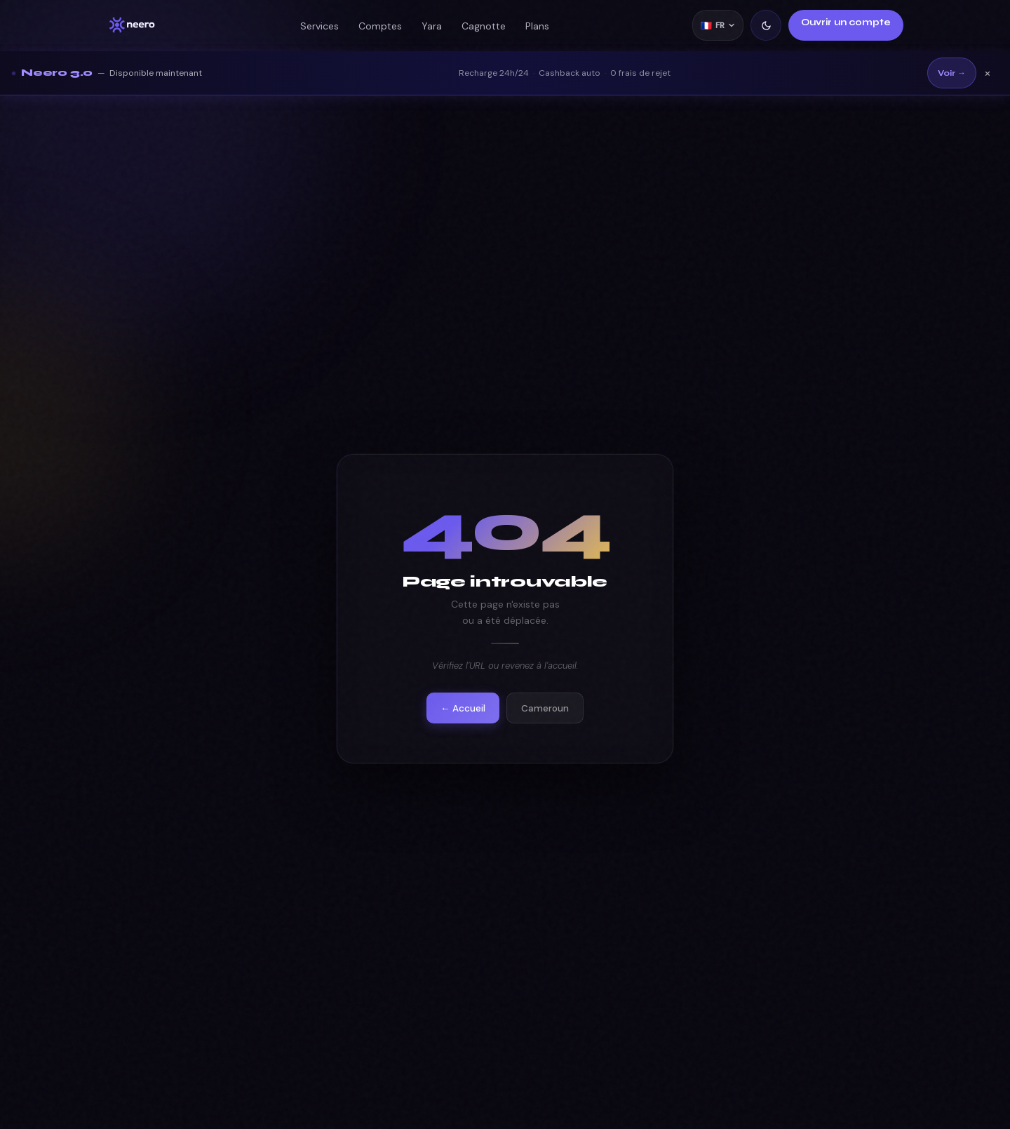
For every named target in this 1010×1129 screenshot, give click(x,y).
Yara (432, 26)
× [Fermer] (987, 73)
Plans (537, 26)
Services (319, 26)
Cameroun (545, 708)
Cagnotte (484, 26)
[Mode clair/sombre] (765, 25)
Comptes (380, 26)
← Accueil (462, 708)
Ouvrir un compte (846, 22)
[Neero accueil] (132, 25)
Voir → (952, 73)
